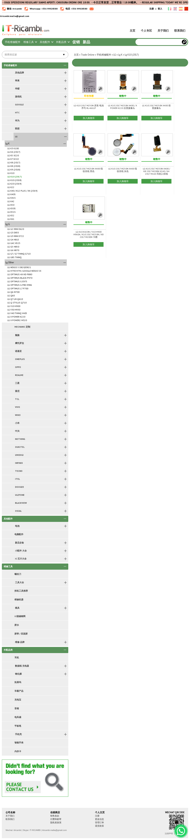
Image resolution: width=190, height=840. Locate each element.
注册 (151, 8)
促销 (76, 42)
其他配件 (46, 42)
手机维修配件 (12, 42)
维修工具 (30, 42)
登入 (160, 8)
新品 (86, 42)
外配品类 (62, 42)
